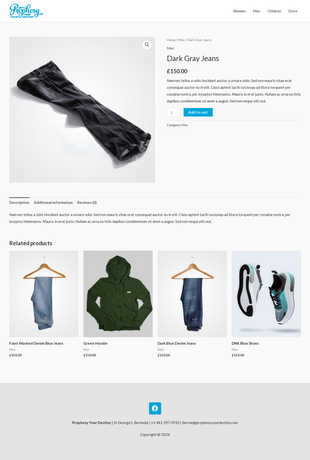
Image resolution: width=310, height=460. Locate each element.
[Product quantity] (173, 112)
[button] (147, 44)
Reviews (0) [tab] (87, 202)
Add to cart (198, 112)
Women (239, 11)
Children (274, 11)
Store (292, 11)
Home (171, 40)
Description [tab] (19, 202)
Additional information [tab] (53, 202)
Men (256, 11)
